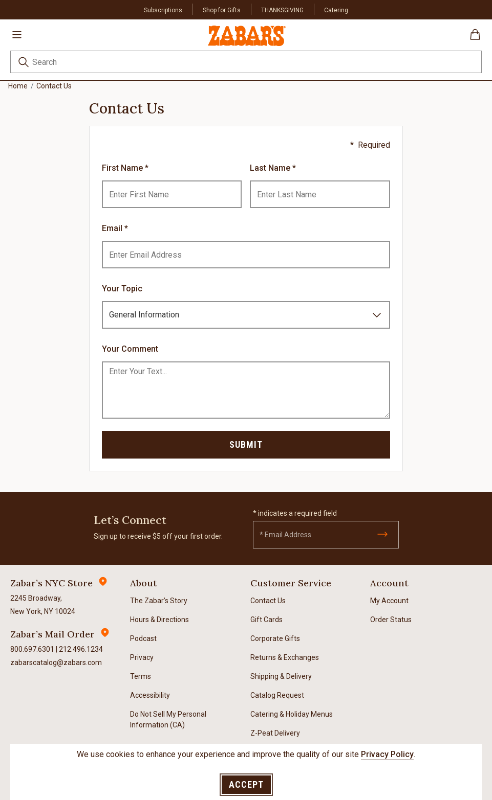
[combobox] (246, 62)
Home (18, 86)
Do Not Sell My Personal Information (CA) (168, 719)
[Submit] (382, 534)
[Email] (326, 534)
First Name (123, 168)
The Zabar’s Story (158, 601)
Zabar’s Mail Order (52, 634)
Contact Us (268, 601)
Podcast (143, 638)
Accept (246, 784)
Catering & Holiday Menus (291, 714)
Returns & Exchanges (284, 657)
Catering (336, 10)
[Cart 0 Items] (475, 38)
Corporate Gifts (275, 638)
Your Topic (122, 288)
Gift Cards (266, 619)
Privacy (142, 657)
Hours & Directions (159, 619)
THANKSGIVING (282, 10)
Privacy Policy (387, 754)
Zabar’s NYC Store (51, 583)
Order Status (391, 619)
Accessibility (150, 695)
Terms (140, 676)
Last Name (271, 168)
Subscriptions (163, 10)
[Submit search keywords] (23, 64)
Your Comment (130, 349)
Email (113, 228)
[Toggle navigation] (17, 34)
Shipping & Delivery (281, 676)
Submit (246, 444)
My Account (389, 601)
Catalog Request (277, 695)
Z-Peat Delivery (275, 733)
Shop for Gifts (222, 10)
